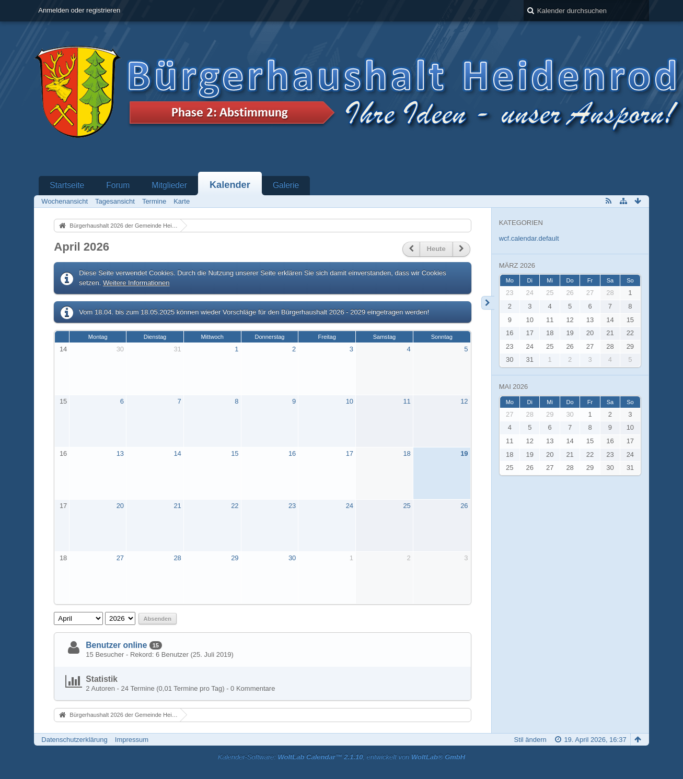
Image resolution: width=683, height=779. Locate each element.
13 (120, 453)
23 (292, 506)
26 (464, 506)
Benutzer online (116, 645)
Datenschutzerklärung (74, 739)
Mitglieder (169, 185)
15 (63, 401)
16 (63, 453)
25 (406, 506)
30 (120, 349)
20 (120, 506)
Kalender (230, 185)
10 (349, 401)
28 (177, 558)
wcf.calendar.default (529, 238)
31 (177, 349)
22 (234, 506)
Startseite (67, 185)
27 (120, 558)
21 (177, 506)
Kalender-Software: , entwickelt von (341, 757)
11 (406, 401)
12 (464, 401)
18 (406, 453)
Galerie (286, 185)
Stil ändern (530, 739)
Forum (118, 185)
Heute (436, 249)
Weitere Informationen (136, 283)
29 (234, 558)
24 (349, 506)
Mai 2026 (513, 387)
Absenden (157, 619)
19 (464, 453)
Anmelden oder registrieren (79, 10)
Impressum (131, 739)
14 (63, 349)
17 (349, 453)
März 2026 (517, 265)
